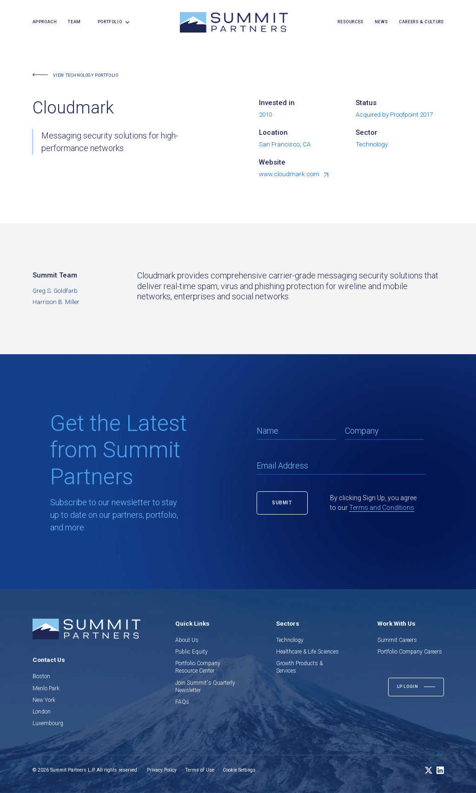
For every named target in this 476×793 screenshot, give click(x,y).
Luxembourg (48, 723)
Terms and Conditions (381, 507)
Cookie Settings (239, 770)
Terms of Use (199, 770)
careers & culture (421, 22)
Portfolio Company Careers (409, 651)
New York (44, 700)
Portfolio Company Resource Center (197, 667)
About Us (186, 640)
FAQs (182, 702)
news (381, 22)
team (74, 22)
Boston (41, 676)
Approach (45, 22)
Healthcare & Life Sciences (307, 651)
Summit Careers (397, 640)
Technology (290, 640)
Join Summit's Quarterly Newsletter (205, 687)
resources (350, 22)
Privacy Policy (162, 770)
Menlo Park (46, 688)
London (42, 711)
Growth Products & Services (299, 667)
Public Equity (191, 651)
